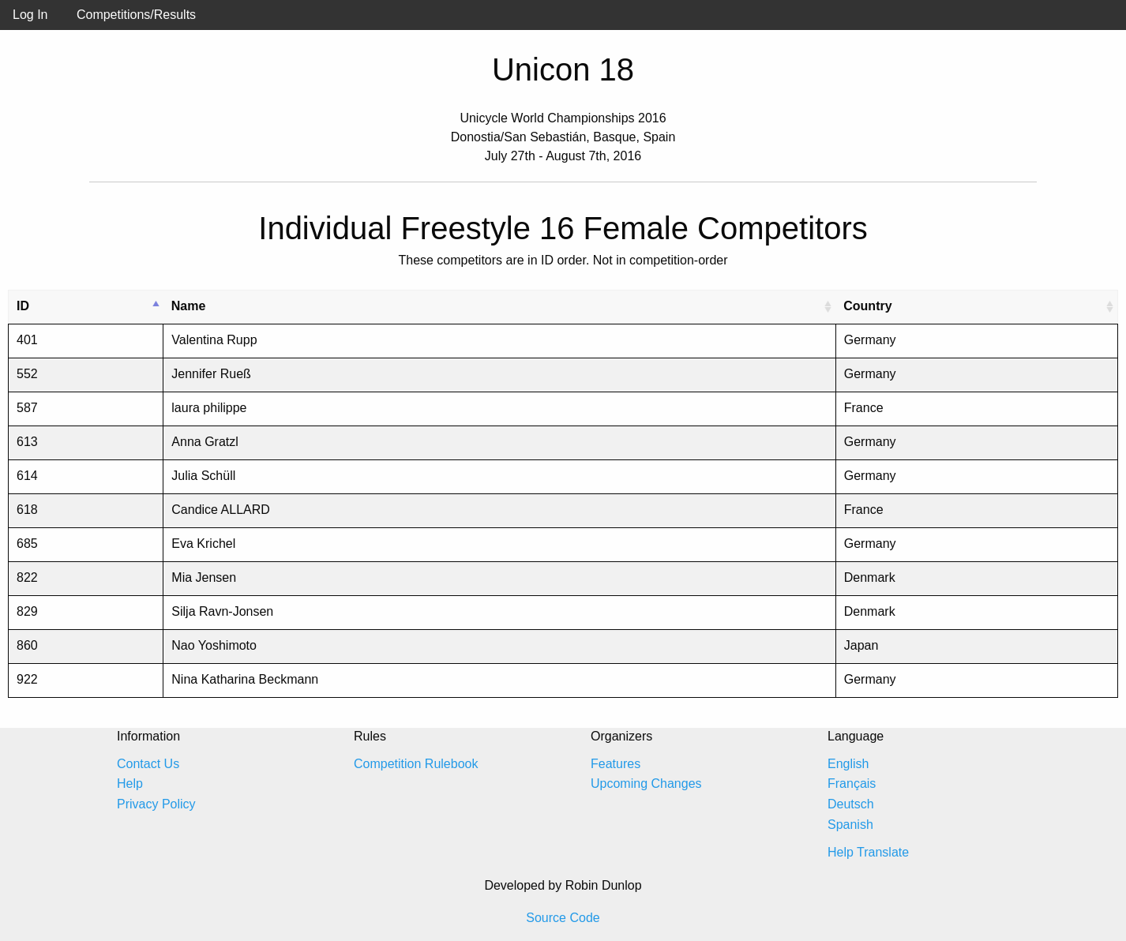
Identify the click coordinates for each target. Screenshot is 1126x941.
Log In (30, 14)
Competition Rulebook (416, 763)
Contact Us (148, 763)
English (848, 763)
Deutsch (851, 804)
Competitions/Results (136, 14)
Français (852, 783)
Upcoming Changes (646, 783)
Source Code (562, 917)
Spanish (850, 824)
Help (130, 783)
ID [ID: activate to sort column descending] (23, 306)
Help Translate (868, 852)
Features (615, 763)
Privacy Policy (156, 804)
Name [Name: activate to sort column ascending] (188, 306)
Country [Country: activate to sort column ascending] (867, 306)
